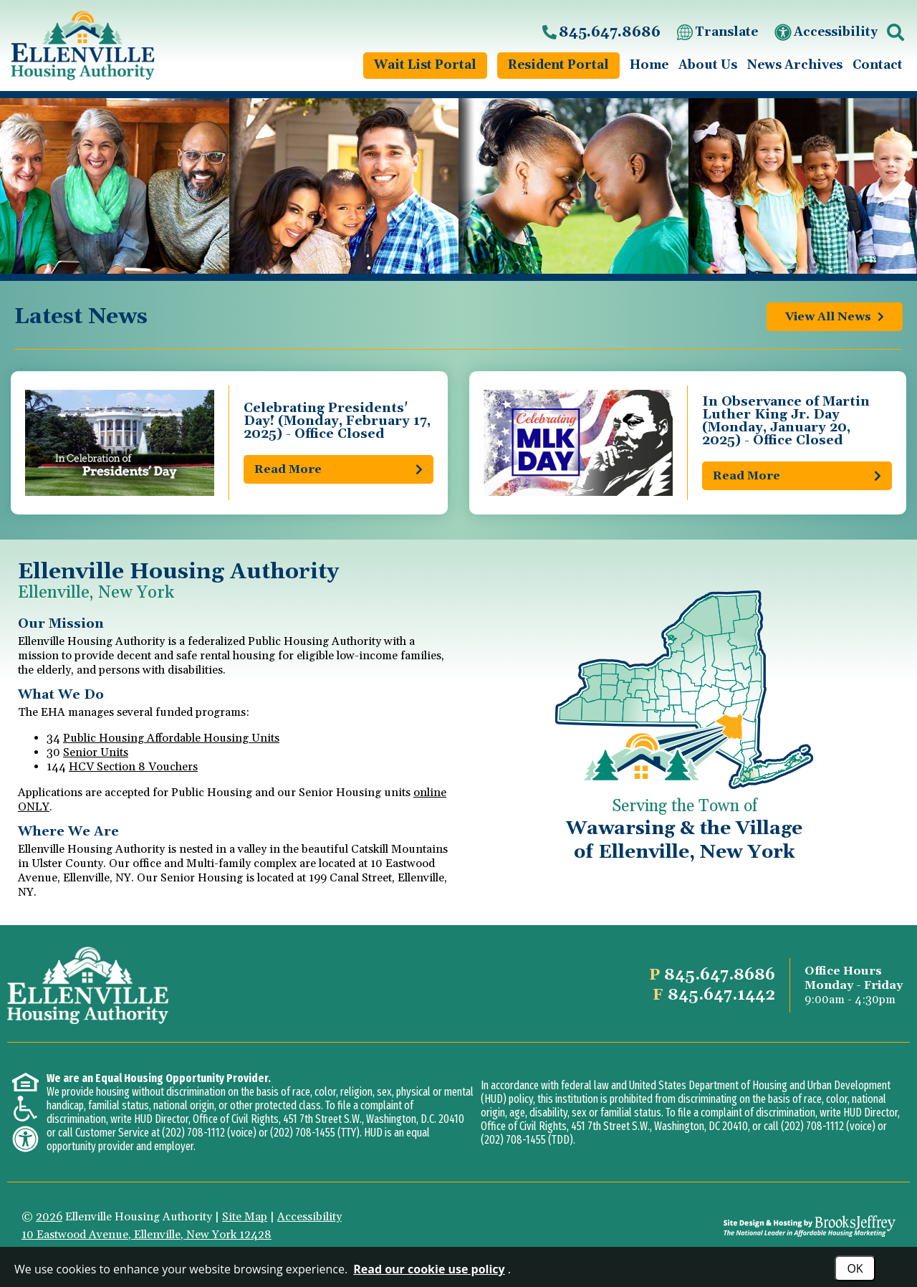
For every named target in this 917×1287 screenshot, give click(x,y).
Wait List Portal (425, 65)
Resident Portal (558, 65)
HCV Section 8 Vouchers (133, 767)
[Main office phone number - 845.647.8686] (600, 32)
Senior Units (95, 752)
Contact (878, 65)
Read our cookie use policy (428, 1269)
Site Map (244, 1217)
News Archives (794, 65)
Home (649, 65)
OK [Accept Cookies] (855, 1268)
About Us (707, 65)
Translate (716, 32)
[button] (895, 32)
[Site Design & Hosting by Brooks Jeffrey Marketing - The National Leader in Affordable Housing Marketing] (810, 1226)
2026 (49, 1217)
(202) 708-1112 (193, 1132)
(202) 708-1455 (302, 1132)
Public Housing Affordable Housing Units (171, 738)
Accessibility (825, 32)
